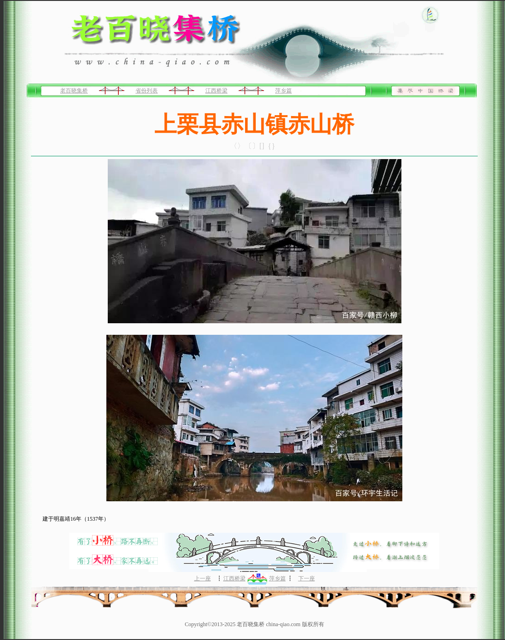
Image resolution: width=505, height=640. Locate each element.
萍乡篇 (283, 90)
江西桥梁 (216, 90)
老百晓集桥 (74, 90)
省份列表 (146, 90)
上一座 (202, 578)
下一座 (306, 578)
